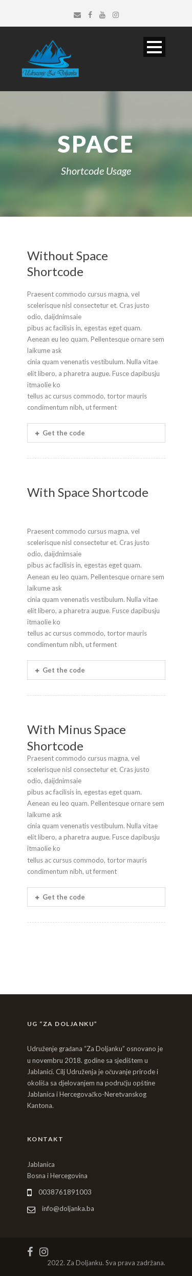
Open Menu (154, 47)
